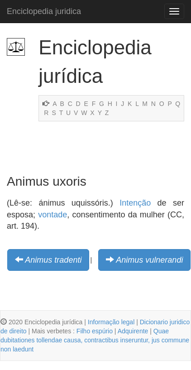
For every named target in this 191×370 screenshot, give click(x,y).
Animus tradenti (53, 259)
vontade (52, 214)
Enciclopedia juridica (44, 11)
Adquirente (133, 331)
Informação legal (111, 322)
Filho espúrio (94, 331)
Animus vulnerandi (149, 259)
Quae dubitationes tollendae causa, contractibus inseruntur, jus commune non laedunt (94, 340)
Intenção (135, 202)
